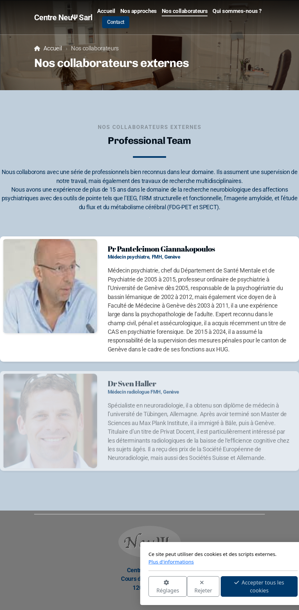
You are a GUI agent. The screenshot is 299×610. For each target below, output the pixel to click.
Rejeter (130, 587)
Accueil (52, 48)
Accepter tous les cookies (185, 586)
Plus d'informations (97, 561)
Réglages (94, 587)
